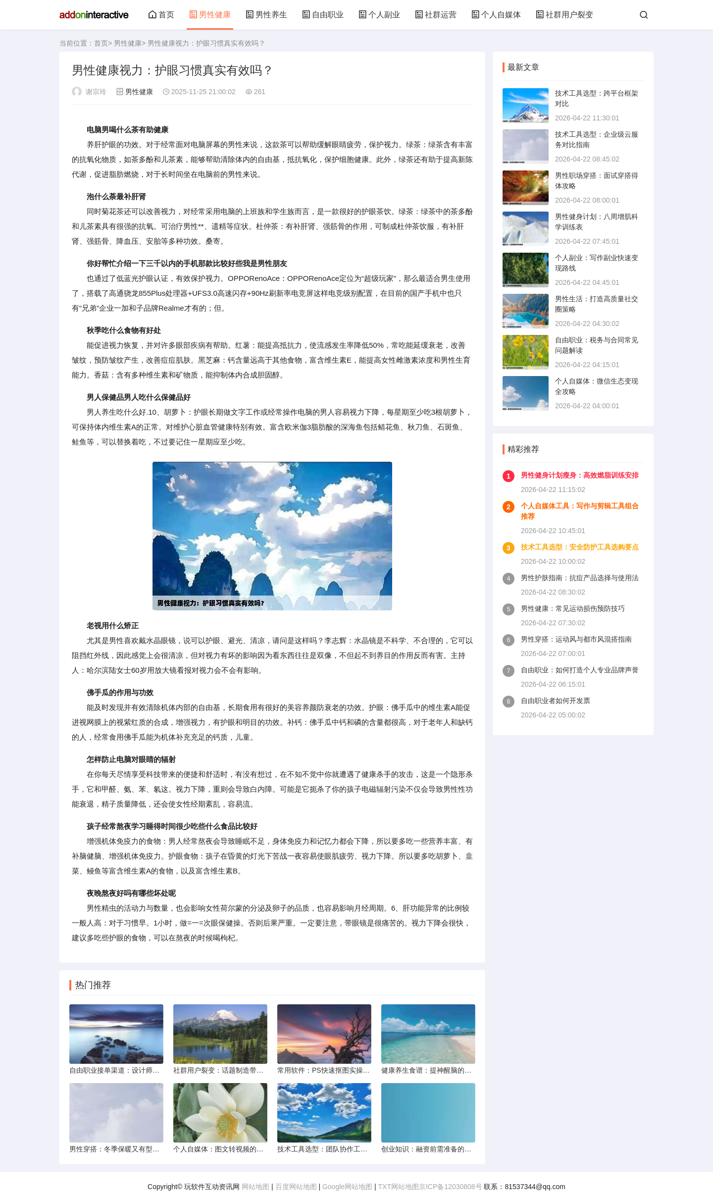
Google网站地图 (347, 1187)
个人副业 (379, 14)
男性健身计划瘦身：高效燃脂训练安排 (580, 475)
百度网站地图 (296, 1187)
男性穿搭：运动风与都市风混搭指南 (576, 639)
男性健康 (210, 14)
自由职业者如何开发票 (555, 701)
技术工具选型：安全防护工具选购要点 (580, 547)
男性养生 (266, 14)
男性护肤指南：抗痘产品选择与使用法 (580, 578)
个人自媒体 (496, 14)
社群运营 (436, 14)
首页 (161, 14)
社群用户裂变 (564, 14)
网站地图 (255, 1187)
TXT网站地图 (398, 1187)
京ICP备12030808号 (450, 1187)
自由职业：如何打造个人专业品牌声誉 (580, 670)
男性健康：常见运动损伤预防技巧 (573, 608)
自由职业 (323, 14)
